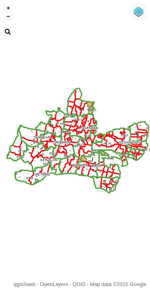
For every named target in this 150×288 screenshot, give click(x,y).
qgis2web (25, 284)
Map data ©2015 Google (118, 284)
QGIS (79, 284)
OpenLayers (54, 284)
